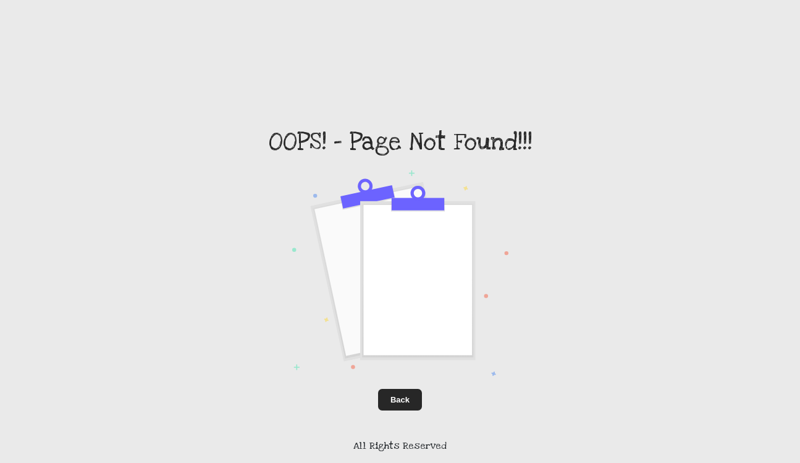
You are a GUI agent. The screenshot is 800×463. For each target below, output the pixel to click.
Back (400, 399)
